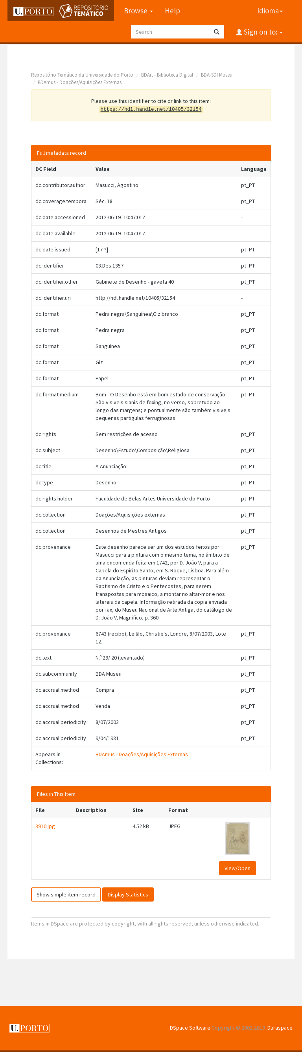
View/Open (237, 868)
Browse (138, 10)
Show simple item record (66, 894)
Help (172, 10)
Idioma (270, 10)
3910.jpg (45, 826)
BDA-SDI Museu (216, 74)
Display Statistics (128, 894)
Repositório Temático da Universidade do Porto (82, 74)
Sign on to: (262, 32)
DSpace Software (190, 1027)
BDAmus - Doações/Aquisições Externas (80, 82)
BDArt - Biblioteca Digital (167, 74)
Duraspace (280, 1027)
